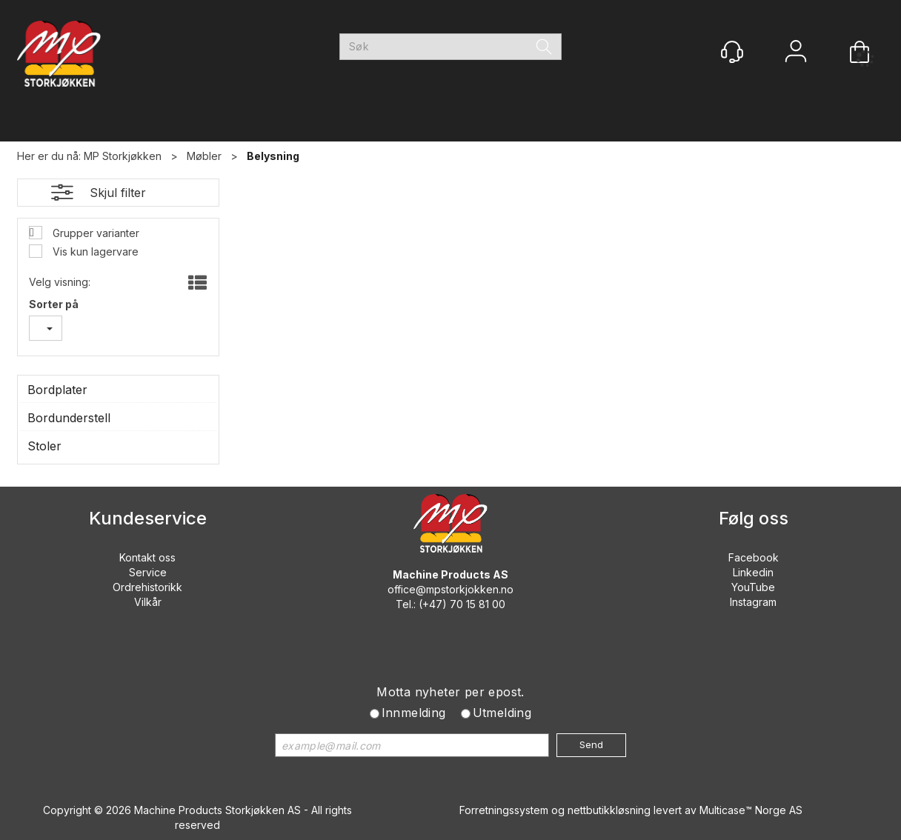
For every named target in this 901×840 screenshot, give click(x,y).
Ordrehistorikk (147, 587)
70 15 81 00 (477, 604)
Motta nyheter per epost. (450, 691)
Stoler (44, 446)
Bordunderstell (68, 417)
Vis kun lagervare (94, 251)
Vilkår (148, 602)
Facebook (753, 557)
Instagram (753, 602)
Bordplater (57, 389)
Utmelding (502, 712)
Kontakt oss (147, 557)
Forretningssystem (503, 810)
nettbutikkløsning (609, 810)
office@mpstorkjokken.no (450, 589)
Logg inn (796, 53)
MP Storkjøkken (123, 156)
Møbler (204, 156)
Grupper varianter (94, 233)
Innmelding (414, 712)
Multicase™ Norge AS (750, 810)
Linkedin (753, 572)
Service (148, 572)
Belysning (273, 156)
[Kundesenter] (732, 52)
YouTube (753, 587)
